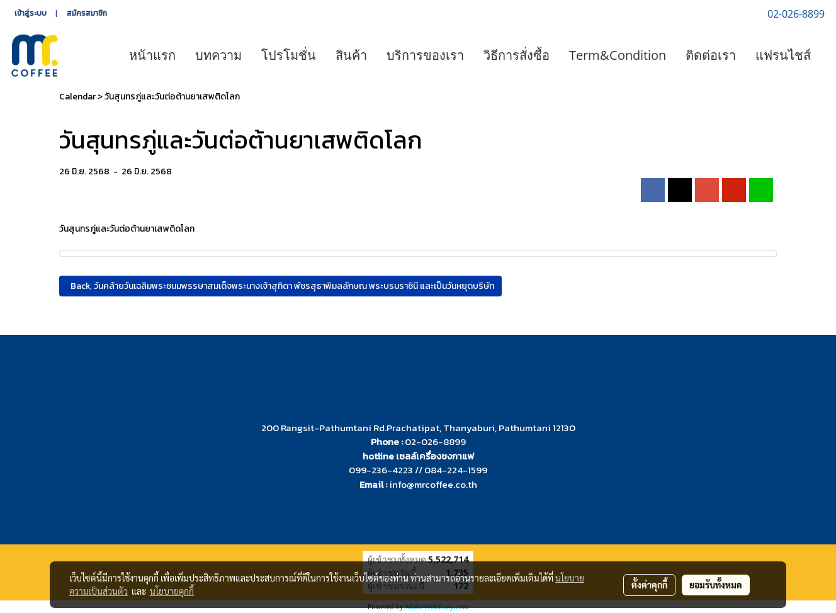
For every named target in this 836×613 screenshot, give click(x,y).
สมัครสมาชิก (87, 13)
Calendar (77, 96)
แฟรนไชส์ (783, 55)
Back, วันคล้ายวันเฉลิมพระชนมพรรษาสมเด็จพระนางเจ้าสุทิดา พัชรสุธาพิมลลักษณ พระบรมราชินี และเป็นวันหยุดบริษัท (280, 286)
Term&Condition (617, 55)
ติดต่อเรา (711, 55)
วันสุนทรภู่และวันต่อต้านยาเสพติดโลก (172, 96)
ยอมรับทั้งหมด (715, 584)
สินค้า (351, 55)
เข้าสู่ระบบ (30, 13)
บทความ (218, 55)
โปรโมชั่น (288, 55)
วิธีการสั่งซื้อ (516, 55)
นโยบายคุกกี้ (172, 591)
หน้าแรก (152, 55)
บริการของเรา (425, 55)
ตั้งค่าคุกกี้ (649, 584)
